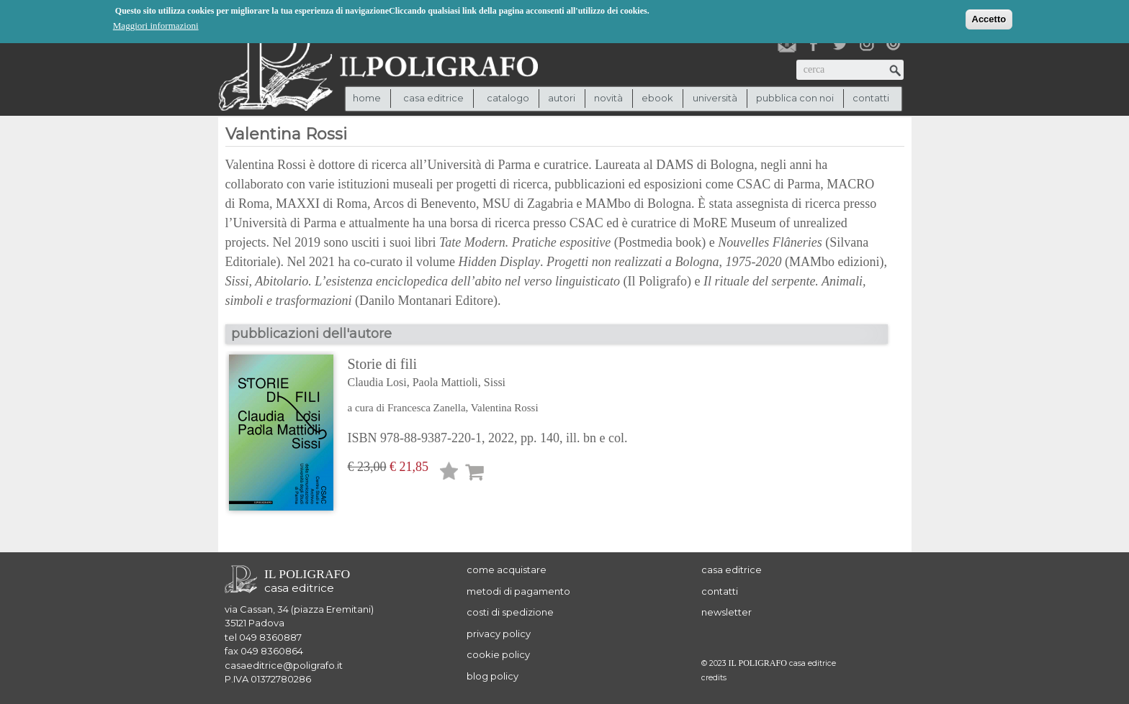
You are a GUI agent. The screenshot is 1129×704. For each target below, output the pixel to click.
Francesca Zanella (426, 407)
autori (561, 98)
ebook (657, 98)
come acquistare (506, 569)
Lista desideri (449, 474)
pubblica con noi (795, 98)
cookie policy (498, 654)
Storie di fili (488, 374)
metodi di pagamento (518, 591)
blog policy (492, 676)
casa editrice (731, 569)
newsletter (726, 612)
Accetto (989, 18)
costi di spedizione (510, 612)
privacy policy (499, 633)
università (715, 98)
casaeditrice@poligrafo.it (284, 665)
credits (714, 677)
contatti (871, 98)
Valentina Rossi (505, 407)
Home (367, 98)
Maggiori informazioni (156, 24)
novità (608, 98)
